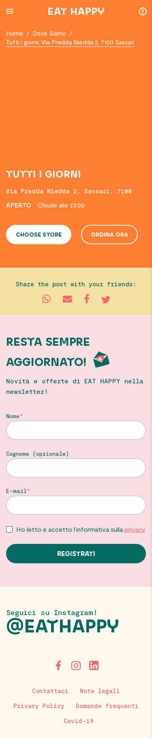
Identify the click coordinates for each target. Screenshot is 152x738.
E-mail (16, 491)
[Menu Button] (10, 11)
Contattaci (50, 690)
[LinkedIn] (94, 665)
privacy (135, 529)
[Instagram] (76, 665)
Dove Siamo (49, 33)
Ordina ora (109, 235)
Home (14, 33)
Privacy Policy (38, 705)
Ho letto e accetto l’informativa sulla (81, 529)
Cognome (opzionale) (37, 453)
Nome (12, 416)
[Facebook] (58, 665)
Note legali (100, 690)
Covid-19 (79, 720)
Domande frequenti (107, 705)
